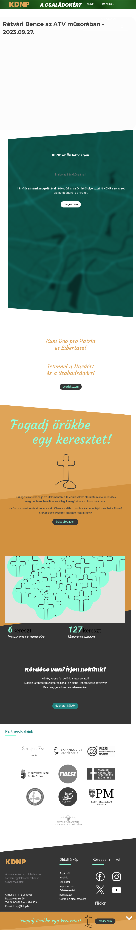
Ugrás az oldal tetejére (73, 899)
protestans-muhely (101, 789)
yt (110, 887)
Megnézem (71, 204)
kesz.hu (35, 789)
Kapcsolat (109, 18)
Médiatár (65, 882)
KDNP (90, 4)
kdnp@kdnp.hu (21, 906)
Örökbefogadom (65, 521)
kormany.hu (35, 766)
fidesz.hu (68, 766)
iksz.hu (101, 743)
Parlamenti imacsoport (68, 812)
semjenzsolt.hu (35, 743)
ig (110, 873)
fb (94, 873)
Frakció (106, 4)
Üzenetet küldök (65, 705)
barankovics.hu (68, 743)
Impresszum (67, 886)
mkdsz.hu (101, 766)
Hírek (90, 12)
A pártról (65, 873)
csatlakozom (71, 386)
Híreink (64, 877)
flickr (95, 900)
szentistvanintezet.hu (68, 789)
